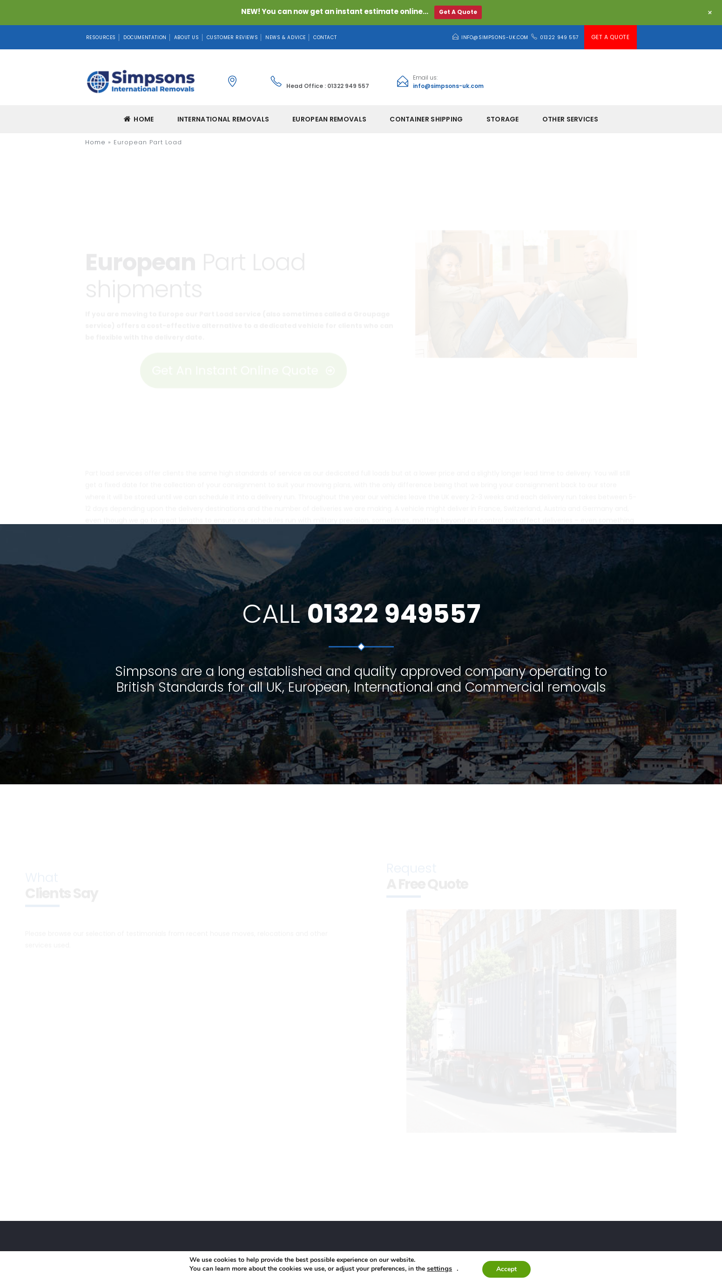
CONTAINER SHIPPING (426, 119)
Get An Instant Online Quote (243, 324)
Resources (101, 37)
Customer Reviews (232, 37)
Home (139, 119)
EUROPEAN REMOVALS (329, 119)
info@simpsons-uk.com (494, 37)
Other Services (570, 119)
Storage (502, 119)
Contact (325, 37)
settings (439, 1268)
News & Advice (285, 37)
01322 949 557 (559, 37)
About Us (186, 37)
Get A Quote (610, 37)
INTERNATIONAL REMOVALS (223, 119)
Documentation (145, 37)
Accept (506, 1269)
